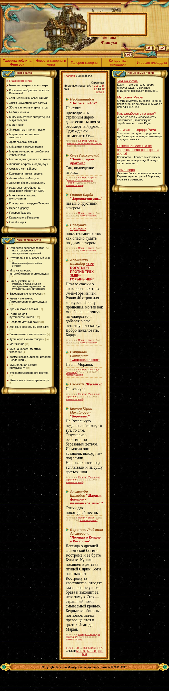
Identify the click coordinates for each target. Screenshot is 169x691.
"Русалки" (93, 384)
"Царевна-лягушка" (86, 199)
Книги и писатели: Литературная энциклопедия (28, 300)
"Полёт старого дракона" (82, 161)
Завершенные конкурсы (25, 293)
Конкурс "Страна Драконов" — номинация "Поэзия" (81, 180)
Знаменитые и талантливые (27, 334)
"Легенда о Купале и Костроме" (85, 539)
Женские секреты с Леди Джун (29, 326)
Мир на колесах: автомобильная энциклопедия (29, 272)
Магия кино (16, 344)
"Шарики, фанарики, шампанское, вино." (86, 499)
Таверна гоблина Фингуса (17, 62)
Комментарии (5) (75, 375)
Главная (69, 75)
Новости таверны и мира (51, 62)
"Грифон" (78, 229)
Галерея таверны (84, 63)
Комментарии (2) (88, 215)
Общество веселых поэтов (26, 247)
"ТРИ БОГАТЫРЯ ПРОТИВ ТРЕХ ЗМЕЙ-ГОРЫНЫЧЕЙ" (82, 271)
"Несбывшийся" (83, 103)
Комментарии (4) (88, 342)
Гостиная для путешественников (21, 315)
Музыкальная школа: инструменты (23, 366)
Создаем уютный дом (23, 321)
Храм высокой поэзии (23, 309)
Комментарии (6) (75, 185)
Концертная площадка (118, 62)
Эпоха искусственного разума (28, 372)
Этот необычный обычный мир (29, 257)
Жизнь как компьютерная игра (29, 380)
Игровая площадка (152, 63)
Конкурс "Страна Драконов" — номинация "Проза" (84, 142)
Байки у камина (19, 281)
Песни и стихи (86, 213)
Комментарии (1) (88, 520)
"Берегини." (80, 416)
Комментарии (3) (75, 399)
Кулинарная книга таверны (27, 339)
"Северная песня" (85, 360)
